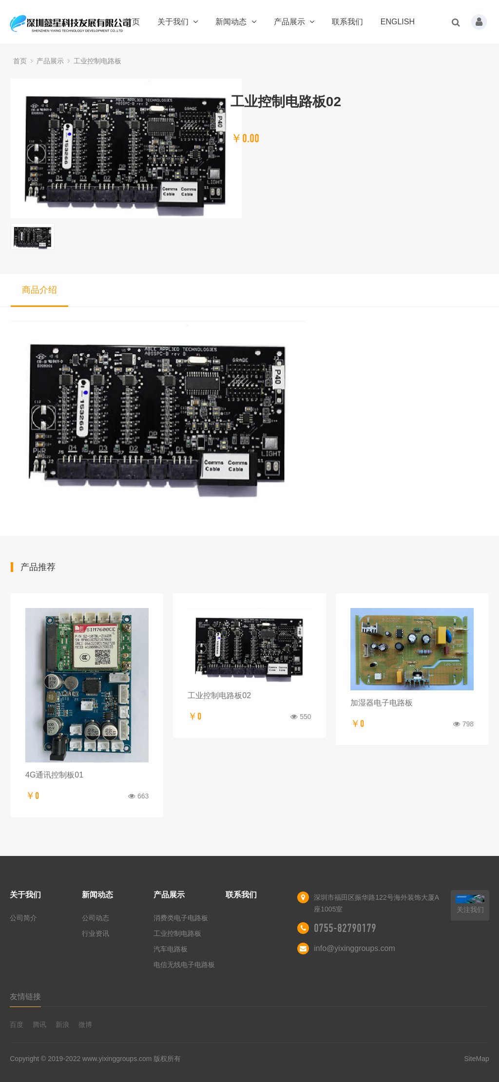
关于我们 (177, 22)
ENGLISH (398, 22)
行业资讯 (95, 933)
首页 (132, 22)
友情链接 (25, 996)
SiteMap (476, 1059)
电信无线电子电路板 (184, 964)
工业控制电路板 (97, 61)
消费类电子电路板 (181, 918)
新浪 (62, 1024)
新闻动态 (235, 22)
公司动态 (95, 918)
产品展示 (294, 22)
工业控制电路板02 (219, 695)
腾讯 (39, 1024)
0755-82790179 (345, 928)
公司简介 (23, 918)
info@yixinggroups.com (354, 948)
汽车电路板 (171, 949)
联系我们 (347, 22)
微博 (85, 1024)
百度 (16, 1024)
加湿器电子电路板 (381, 703)
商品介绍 (39, 290)
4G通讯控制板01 (54, 775)
